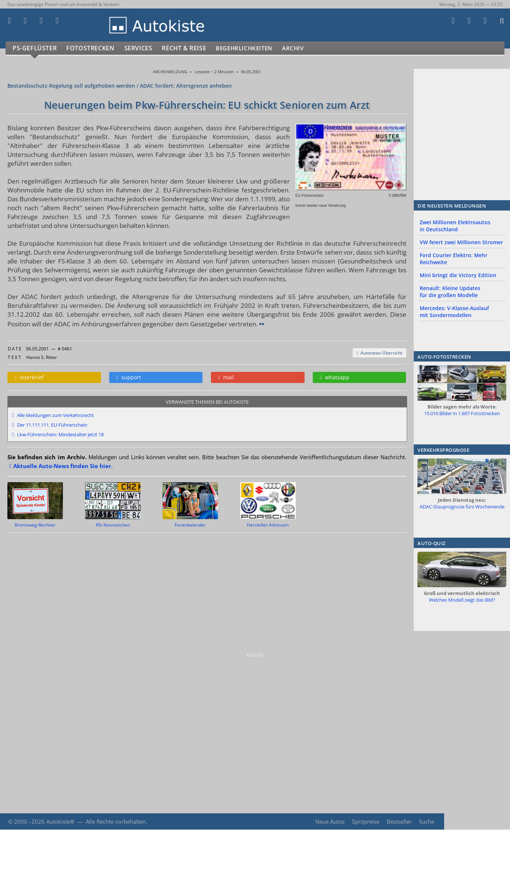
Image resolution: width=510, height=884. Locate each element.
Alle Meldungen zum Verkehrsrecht (55, 415)
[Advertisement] (222, 710)
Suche (426, 821)
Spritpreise (365, 821)
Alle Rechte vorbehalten (116, 821)
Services (142, 48)
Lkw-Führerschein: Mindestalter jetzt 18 (60, 434)
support (129, 377)
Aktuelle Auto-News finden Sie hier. (63, 466)
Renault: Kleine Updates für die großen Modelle (450, 292)
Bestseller (398, 821)
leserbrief (29, 377)
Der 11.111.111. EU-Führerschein (52, 424)
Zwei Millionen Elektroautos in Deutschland (455, 226)
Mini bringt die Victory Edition (458, 275)
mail (226, 377)
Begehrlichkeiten (253, 48)
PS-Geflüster (35, 48)
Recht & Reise (189, 48)
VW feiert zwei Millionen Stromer (461, 242)
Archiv (307, 48)
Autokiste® (60, 821)
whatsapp (334, 377)
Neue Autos (329, 821)
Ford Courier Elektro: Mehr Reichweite (453, 259)
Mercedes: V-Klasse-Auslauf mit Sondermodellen (454, 312)
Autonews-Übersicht (379, 353)
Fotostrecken (92, 48)
